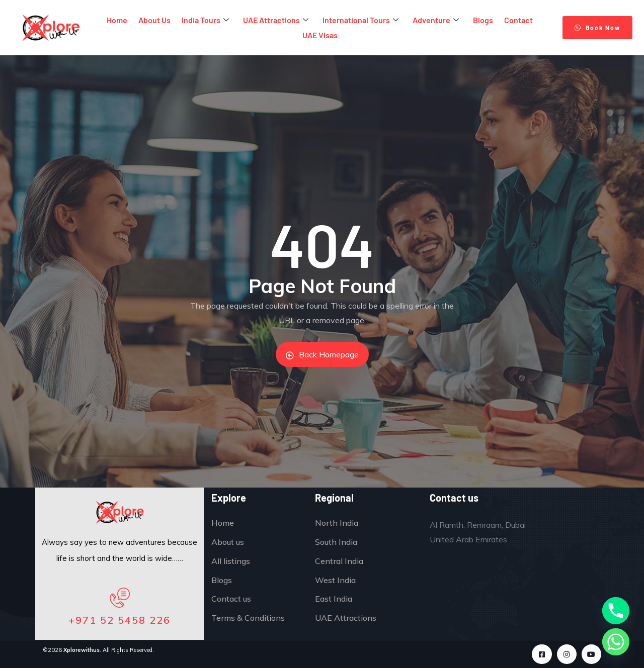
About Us (154, 20)
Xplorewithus (81, 649)
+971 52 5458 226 (119, 620)
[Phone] (615, 610)
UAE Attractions (275, 20)
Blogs (483, 20)
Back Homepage (322, 354)
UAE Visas (320, 35)
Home (117, 20)
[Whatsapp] (615, 641)
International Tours (360, 20)
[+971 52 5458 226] (120, 598)
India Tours (205, 20)
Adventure (436, 20)
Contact (518, 20)
